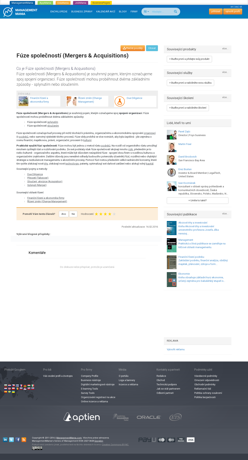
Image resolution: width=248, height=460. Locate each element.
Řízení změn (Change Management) (47, 201)
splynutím (52, 122)
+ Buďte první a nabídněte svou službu (190, 82)
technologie (72, 163)
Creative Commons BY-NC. (115, 444)
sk (240, 6)
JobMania (80, 2)
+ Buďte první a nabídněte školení (187, 107)
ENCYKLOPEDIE (58, 11)
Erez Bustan (185, 169)
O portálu (123, 376)
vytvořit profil (233, 11)
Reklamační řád (202, 388)
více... (225, 48)
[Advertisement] (124, 28)
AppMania (45, 2)
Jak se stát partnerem (168, 388)
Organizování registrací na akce (98, 397)
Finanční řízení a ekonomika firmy (45, 197)
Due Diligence (35, 174)
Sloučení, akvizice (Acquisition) (44, 181)
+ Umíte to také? (198, 200)
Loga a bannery (127, 380)
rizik (130, 149)
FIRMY (134, 11)
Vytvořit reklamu (176, 349)
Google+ (98, 441)
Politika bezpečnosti (205, 397)
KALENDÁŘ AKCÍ (105, 11)
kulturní (87, 140)
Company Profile (89, 376)
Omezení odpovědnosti (206, 380)
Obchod (161, 380)
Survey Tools (88, 393)
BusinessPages (101, 2)
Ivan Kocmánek (186, 183)
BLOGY (123, 11)
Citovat (152, 48)
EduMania (63, 2)
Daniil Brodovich (187, 156)
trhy (46, 163)
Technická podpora (167, 384)
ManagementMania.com (69, 438)
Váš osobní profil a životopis (58, 376)
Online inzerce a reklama (94, 401)
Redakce (161, 376)
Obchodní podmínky (204, 384)
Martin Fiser (184, 144)
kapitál (149, 163)
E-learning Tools (89, 388)
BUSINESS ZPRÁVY (81, 11)
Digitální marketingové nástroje (98, 384)
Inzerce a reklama (128, 384)
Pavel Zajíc (184, 131)
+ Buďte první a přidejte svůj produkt (189, 58)
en (232, 6)
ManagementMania (22, 2)
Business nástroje (91, 380)
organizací (150, 133)
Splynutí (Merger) (36, 185)
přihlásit (215, 11)
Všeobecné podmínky (205, 376)
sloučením (53, 125)
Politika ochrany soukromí (208, 393)
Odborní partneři (165, 393)
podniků (23, 136)
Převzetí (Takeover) (37, 177)
